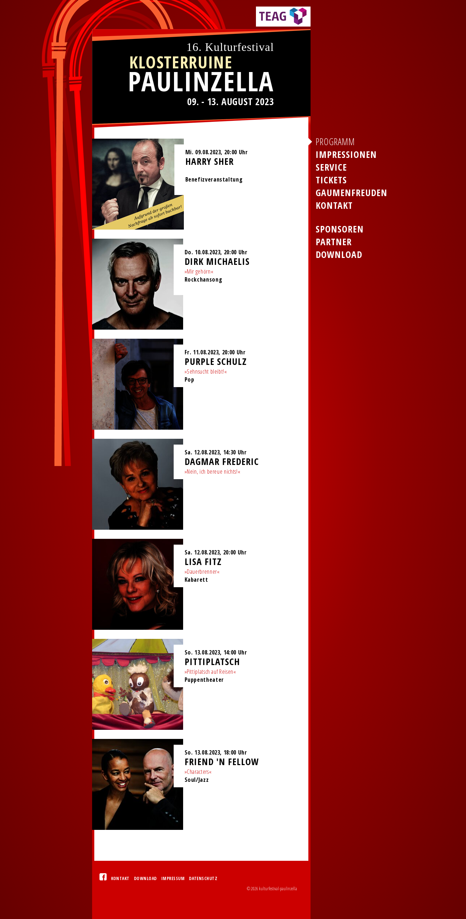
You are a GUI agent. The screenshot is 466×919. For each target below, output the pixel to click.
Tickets (331, 180)
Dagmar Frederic (222, 461)
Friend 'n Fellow (222, 761)
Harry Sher (209, 161)
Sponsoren (340, 229)
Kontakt (120, 878)
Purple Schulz (216, 361)
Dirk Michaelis (217, 261)
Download (145, 878)
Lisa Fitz (203, 561)
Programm (335, 141)
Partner (334, 241)
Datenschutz (203, 878)
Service (331, 167)
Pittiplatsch (212, 661)
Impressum (173, 878)
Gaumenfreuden (351, 192)
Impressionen (346, 154)
